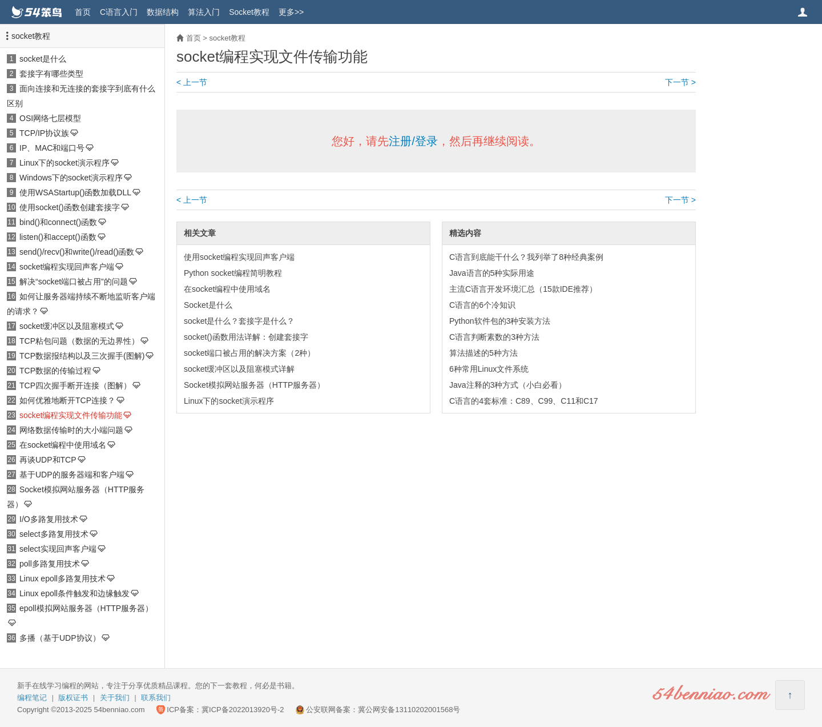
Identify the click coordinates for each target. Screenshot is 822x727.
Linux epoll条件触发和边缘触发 (74, 593)
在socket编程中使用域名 (62, 444)
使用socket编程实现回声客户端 (239, 257)
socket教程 (30, 36)
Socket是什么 (208, 305)
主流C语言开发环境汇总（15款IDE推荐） (523, 289)
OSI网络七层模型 (50, 118)
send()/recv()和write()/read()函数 (76, 251)
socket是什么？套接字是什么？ (239, 321)
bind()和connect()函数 (58, 222)
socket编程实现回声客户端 (66, 266)
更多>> (291, 12)
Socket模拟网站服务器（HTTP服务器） (254, 384)
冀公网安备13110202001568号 (409, 709)
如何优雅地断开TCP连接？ (67, 400)
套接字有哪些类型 (51, 73)
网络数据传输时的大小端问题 (71, 430)
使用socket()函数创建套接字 (69, 207)
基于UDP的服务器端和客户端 (71, 474)
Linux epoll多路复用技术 (62, 578)
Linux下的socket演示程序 (64, 162)
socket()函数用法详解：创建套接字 (246, 337)
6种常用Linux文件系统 (489, 368)
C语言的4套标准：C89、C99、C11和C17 (523, 400)
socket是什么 (42, 58)
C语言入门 (119, 12)
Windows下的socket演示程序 (71, 177)
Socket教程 (249, 12)
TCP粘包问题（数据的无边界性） (79, 341)
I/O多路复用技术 (48, 519)
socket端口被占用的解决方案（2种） (249, 353)
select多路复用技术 (53, 534)
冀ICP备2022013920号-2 (243, 709)
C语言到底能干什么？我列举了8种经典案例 (526, 257)
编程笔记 (32, 697)
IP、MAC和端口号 (51, 147)
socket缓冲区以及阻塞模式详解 (239, 368)
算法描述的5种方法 (483, 353)
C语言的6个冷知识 (482, 305)
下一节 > (680, 82)
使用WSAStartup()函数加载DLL (75, 192)
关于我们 (115, 697)
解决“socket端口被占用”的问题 (73, 281)
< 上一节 (191, 82)
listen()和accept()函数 (57, 237)
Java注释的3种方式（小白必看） (507, 384)
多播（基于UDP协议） (59, 637)
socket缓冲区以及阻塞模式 (66, 326)
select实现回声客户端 (57, 548)
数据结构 (163, 12)
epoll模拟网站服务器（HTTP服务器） (86, 608)
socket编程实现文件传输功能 (70, 415)
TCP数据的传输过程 (55, 370)
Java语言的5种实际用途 (491, 273)
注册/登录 (413, 141)
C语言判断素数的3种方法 (494, 337)
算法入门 (204, 12)
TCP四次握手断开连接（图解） (75, 385)
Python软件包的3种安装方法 (499, 321)
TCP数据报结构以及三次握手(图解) (81, 355)
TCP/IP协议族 (44, 133)
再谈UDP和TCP (47, 459)
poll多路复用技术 (49, 563)
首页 (83, 12)
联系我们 (156, 697)
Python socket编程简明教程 (233, 273)
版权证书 (73, 697)
